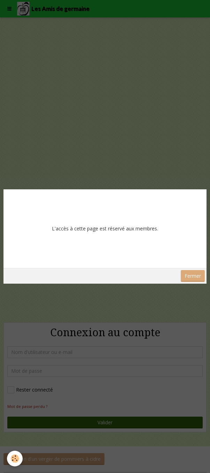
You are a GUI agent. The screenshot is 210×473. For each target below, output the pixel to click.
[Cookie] (15, 458)
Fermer (193, 276)
